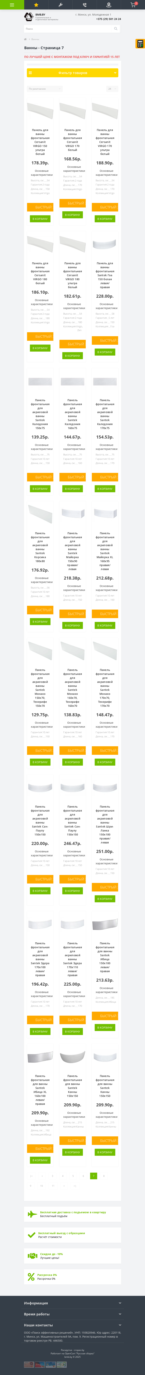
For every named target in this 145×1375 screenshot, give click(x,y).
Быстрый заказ (48, 207)
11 (53, 1185)
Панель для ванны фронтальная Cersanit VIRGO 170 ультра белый (105, 142)
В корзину (40, 219)
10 (41, 1185)
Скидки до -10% (51, 1254)
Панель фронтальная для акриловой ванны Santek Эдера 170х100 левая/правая (40, 959)
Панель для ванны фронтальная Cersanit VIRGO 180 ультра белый (72, 275)
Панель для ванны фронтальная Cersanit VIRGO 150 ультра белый (40, 142)
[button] (60, 4)
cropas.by (79, 1350)
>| (75, 1185)
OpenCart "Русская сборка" (80, 1353)
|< (31, 1176)
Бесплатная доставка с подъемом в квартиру (73, 1212)
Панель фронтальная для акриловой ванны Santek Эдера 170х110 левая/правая (72, 959)
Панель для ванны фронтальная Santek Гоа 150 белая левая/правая (105, 275)
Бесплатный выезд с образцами (61, 1233)
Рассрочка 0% (47, 1275)
